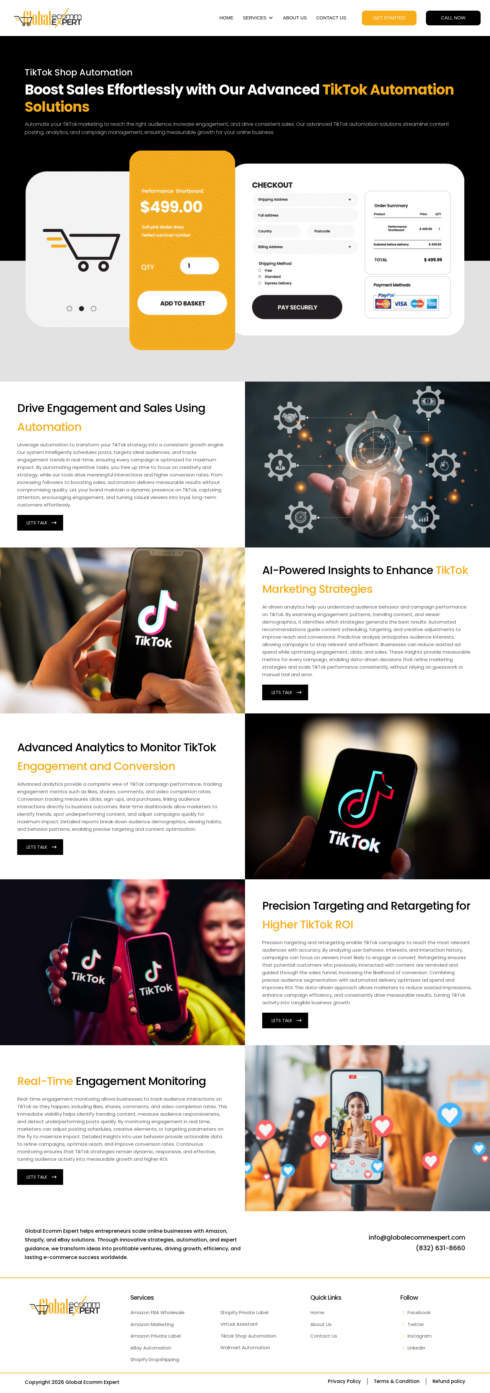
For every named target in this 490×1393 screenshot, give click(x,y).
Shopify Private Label (244, 1312)
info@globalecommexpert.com (417, 1237)
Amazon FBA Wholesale (157, 1312)
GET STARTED (389, 17)
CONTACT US (331, 17)
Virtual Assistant (239, 1324)
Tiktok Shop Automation (248, 1336)
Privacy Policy (344, 1381)
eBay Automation (150, 1347)
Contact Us (323, 1336)
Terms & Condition (397, 1381)
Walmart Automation (245, 1347)
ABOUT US (295, 17)
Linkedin (412, 1347)
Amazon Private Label (155, 1336)
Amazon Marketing (152, 1324)
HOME (226, 17)
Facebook (415, 1312)
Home (317, 1312)
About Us (321, 1324)
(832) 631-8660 (440, 1248)
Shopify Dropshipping (154, 1359)
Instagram (416, 1336)
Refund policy (448, 1381)
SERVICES (258, 17)
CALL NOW (453, 17)
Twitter (412, 1324)
